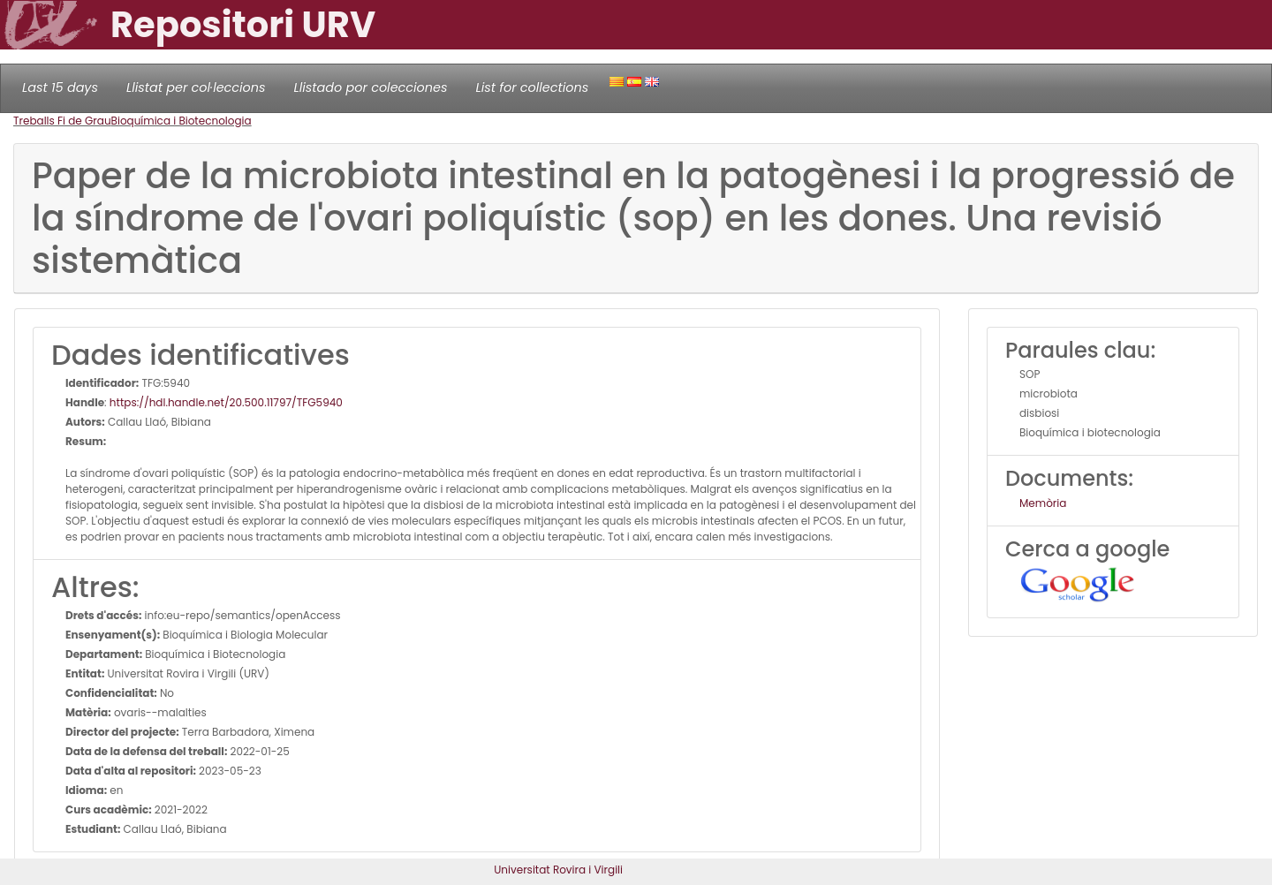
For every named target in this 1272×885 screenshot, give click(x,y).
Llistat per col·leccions (196, 87)
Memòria (1042, 503)
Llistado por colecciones (371, 87)
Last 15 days (60, 87)
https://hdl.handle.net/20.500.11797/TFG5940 (226, 402)
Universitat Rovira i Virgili (558, 869)
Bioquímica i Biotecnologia (181, 120)
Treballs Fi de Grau (62, 120)
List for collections (531, 87)
